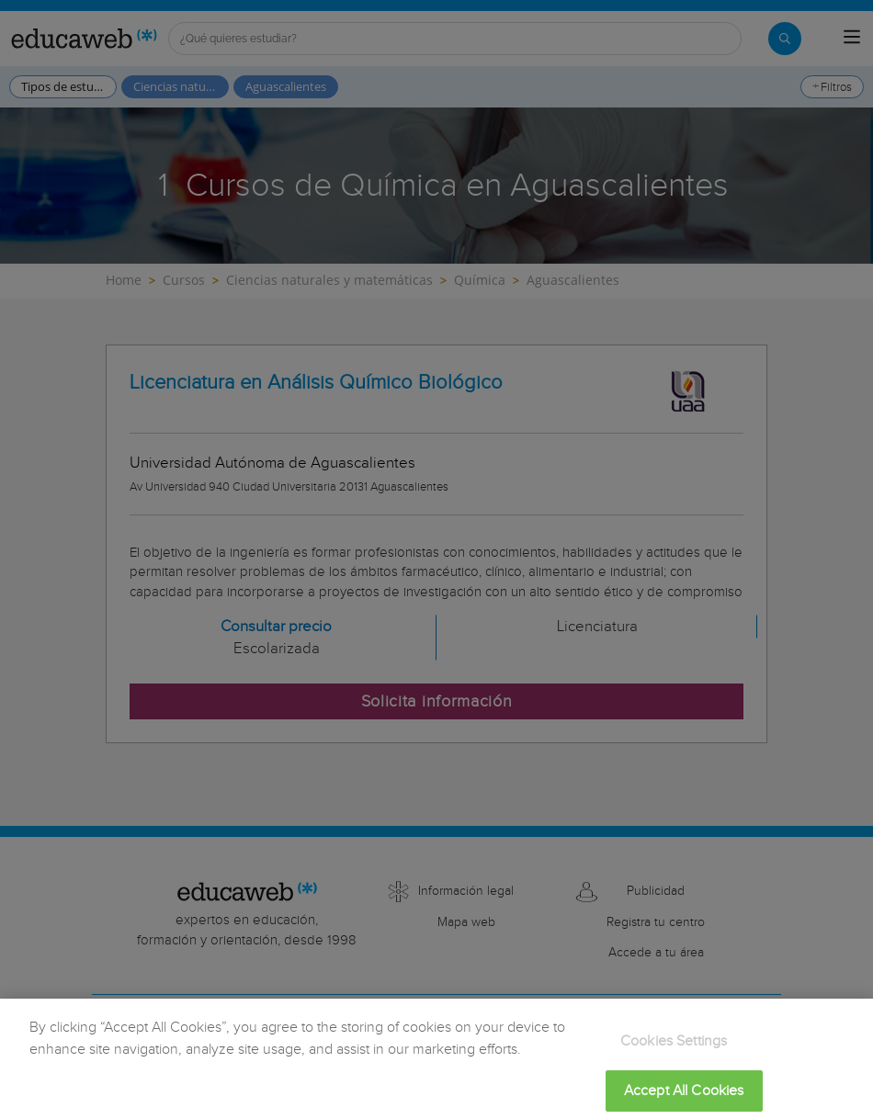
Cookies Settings (674, 1052)
